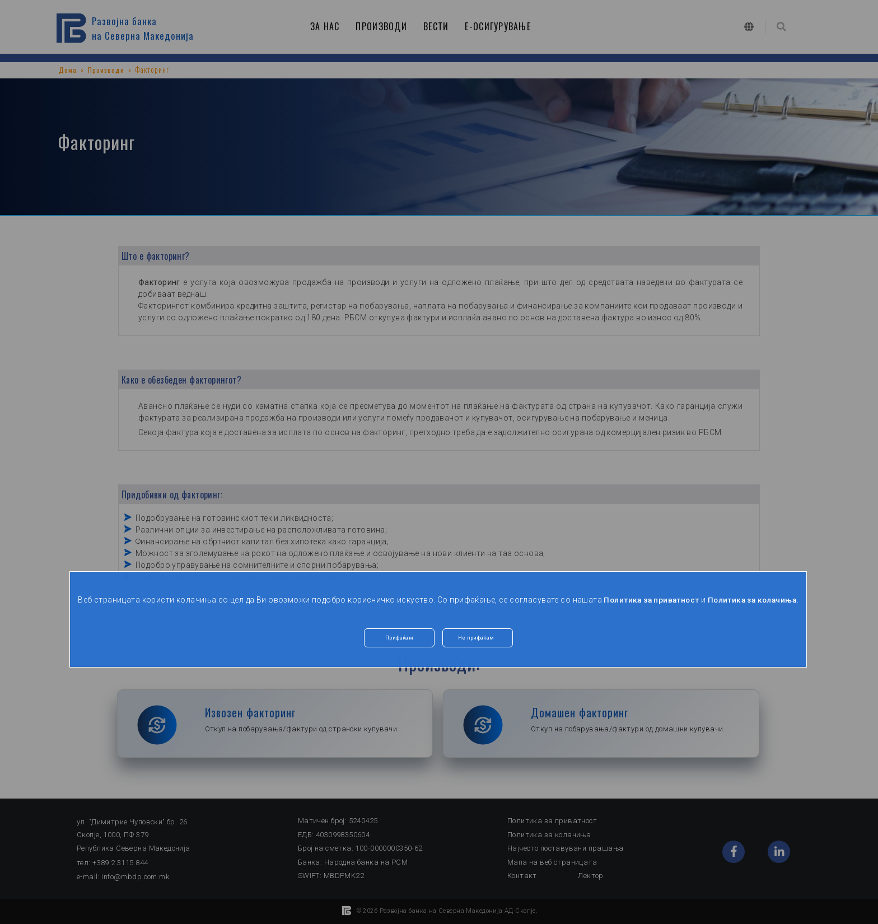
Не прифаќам (478, 650)
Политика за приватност (672, 599)
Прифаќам (399, 650)
